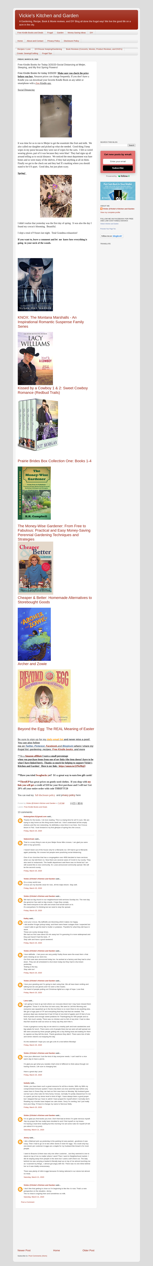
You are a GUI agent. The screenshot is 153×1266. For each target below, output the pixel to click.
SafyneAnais (29, 839)
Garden (60, 32)
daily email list (55, 739)
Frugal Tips (47, 53)
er (32, 746)
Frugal (50, 32)
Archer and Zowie (32, 664)
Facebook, (52, 746)
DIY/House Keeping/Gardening (48, 49)
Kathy (26, 918)
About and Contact (35, 41)
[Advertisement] (56, 1228)
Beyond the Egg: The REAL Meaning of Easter (56, 729)
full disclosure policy (45, 795)
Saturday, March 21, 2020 (34, 1130)
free (37, 83)
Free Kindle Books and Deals (30, 32)
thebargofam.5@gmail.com (35, 816)
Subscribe (118, 168)
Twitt (28, 746)
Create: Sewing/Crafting (27, 53)
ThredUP (25, 781)
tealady (27, 1083)
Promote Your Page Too (108, 229)
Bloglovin (68, 746)
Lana (26, 1001)
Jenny (26, 1138)
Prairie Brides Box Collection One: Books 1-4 (54, 461)
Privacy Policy (53, 41)
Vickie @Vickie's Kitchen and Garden (39, 879)
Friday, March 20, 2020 (33, 831)
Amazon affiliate (33, 756)
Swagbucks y (42, 775)
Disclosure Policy (71, 41)
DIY (91, 32)
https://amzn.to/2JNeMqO (72, 766)
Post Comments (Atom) (38, 1256)
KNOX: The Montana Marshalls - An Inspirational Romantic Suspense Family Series (51, 321)
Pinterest (39, 746)
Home (20, 41)
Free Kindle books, (63, 749)
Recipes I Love (24, 49)
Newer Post (24, 1250)
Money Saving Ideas (77, 32)
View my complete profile (110, 212)
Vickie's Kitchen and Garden (48, 15)
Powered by (118, 176)
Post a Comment (27, 1202)
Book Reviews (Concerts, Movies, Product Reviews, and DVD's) (94, 49)
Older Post (88, 1250)
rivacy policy (68, 795)
